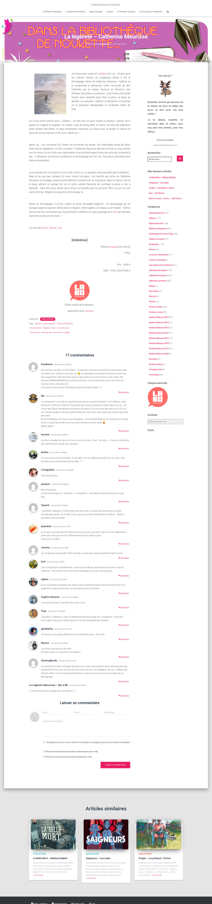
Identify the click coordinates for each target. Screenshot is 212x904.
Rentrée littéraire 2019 (159, 349)
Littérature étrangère (75, 12)
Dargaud (113, 246)
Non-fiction (154, 291)
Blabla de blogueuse (158, 228)
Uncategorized (155, 369)
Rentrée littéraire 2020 (159, 354)
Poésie (152, 301)
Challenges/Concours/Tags (161, 234)
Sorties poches (156, 364)
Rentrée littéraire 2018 (159, 343)
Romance (153, 359)
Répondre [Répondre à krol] (124, 576)
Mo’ (115, 211)
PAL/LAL (152, 296)
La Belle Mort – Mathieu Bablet (162, 177)
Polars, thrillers (156, 307)
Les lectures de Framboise (150, 12)
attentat (38, 323)
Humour (152, 249)
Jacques (89, 310)
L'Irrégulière (48, 469)
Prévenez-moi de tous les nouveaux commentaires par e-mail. (71, 751)
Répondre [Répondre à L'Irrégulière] (124, 480)
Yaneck (45, 505)
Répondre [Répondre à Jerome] (124, 558)
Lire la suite (38, 875)
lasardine (46, 526)
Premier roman (156, 312)
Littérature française (52, 12)
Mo (43, 395)
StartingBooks (49, 660)
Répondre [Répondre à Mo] (124, 431)
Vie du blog (154, 375)
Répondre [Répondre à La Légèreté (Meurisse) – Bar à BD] (124, 696)
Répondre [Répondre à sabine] (124, 593)
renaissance (35, 332)
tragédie (66, 332)
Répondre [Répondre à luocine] (124, 449)
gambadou (47, 628)
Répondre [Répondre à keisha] (124, 466)
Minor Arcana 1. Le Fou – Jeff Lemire (165, 198)
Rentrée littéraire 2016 (159, 333)
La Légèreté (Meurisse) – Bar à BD (48, 685)
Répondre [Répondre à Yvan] (124, 625)
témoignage (47, 332)
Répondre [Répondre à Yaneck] (124, 523)
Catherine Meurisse (65, 323)
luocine (45, 434)
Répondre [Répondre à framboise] (124, 392)
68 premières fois (157, 213)
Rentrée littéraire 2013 (159, 317)
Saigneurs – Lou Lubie (159, 183)
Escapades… (154, 244)
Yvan (60, 227)
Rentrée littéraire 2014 (159, 322)
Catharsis (102, 73)
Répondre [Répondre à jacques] (124, 502)
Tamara (53, 227)
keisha (44, 452)
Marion (45, 642)
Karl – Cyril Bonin (156, 193)
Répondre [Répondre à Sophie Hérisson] (124, 607)
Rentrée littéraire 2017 (159, 338)
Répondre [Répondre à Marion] (124, 657)
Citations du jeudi (156, 239)
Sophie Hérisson (50, 596)
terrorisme (57, 332)
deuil (53, 328)
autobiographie (48, 323)
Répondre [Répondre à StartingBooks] (124, 682)
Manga (152, 286)
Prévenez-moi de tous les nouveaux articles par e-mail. (68, 757)
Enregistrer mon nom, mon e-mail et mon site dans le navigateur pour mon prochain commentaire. (88, 742)
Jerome (45, 547)
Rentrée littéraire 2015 (159, 328)
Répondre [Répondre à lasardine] (124, 544)
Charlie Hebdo (36, 328)
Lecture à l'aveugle (157, 260)
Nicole (44, 227)
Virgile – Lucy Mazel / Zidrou (161, 188)
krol (43, 561)
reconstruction (63, 328)
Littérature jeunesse (126, 12)
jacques (45, 483)
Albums (110, 12)
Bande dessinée (96, 12)
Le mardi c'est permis (158, 255)
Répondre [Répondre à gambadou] (124, 639)
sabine (44, 579)
